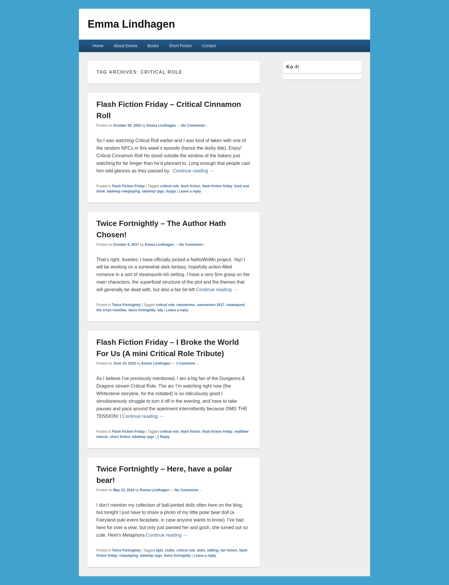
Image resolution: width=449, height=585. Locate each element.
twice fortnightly (141, 310)
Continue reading (193, 170)
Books (153, 45)
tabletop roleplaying (123, 191)
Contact (209, 45)
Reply (163, 437)
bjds (159, 550)
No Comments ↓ (194, 125)
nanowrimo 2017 (211, 305)
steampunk (235, 305)
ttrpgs (171, 191)
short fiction (120, 437)
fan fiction (228, 550)
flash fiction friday (217, 186)
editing (212, 550)
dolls (201, 550)
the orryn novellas (111, 310)
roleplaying (128, 556)
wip (160, 310)
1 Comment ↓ (187, 363)
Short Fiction (180, 45)
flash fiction (190, 186)
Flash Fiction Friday (128, 186)
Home (98, 45)
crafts (169, 550)
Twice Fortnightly (126, 305)
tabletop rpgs (153, 191)
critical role (169, 186)
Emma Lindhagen (131, 24)
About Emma (125, 45)
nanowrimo (185, 305)
